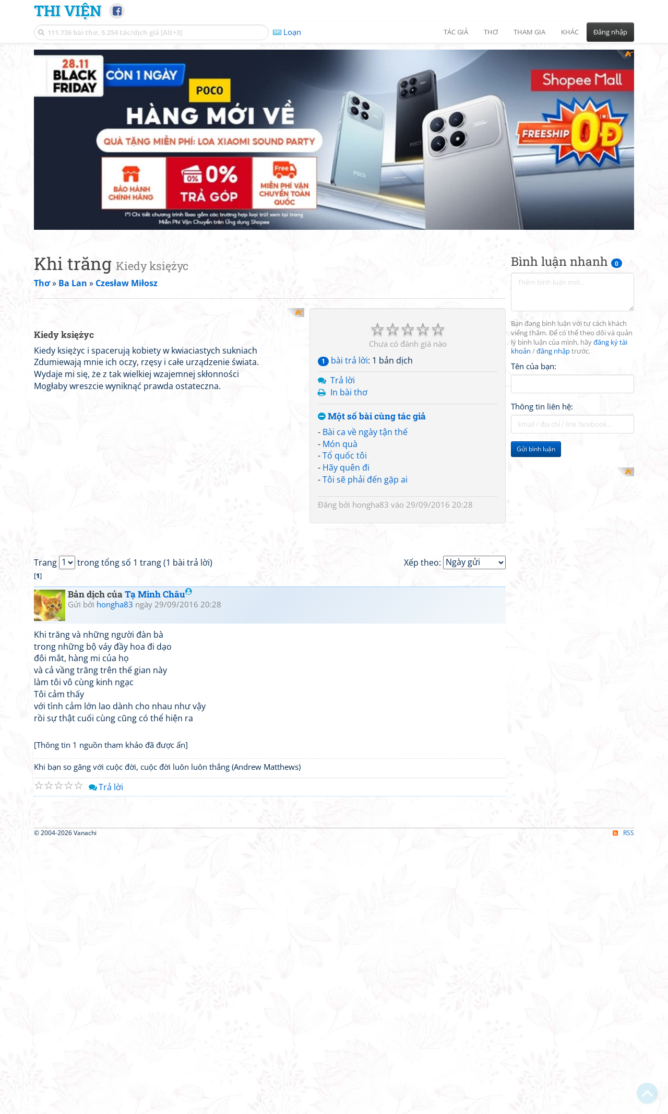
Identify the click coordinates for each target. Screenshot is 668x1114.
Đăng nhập (610, 32)
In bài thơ (348, 358)
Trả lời (342, 347)
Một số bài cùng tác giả (372, 383)
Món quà (340, 410)
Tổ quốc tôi (345, 422)
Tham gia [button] (529, 32)
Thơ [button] (491, 32)
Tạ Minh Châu (158, 720)
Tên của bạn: (533, 332)
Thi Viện (67, 10)
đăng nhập (553, 317)
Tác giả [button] (456, 32)
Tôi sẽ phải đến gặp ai (365, 445)
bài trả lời (343, 326)
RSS (623, 1104)
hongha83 (370, 470)
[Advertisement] (334, 123)
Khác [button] (570, 32)
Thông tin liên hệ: (542, 373)
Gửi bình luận (536, 415)
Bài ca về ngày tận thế (365, 398)
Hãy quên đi (346, 433)
